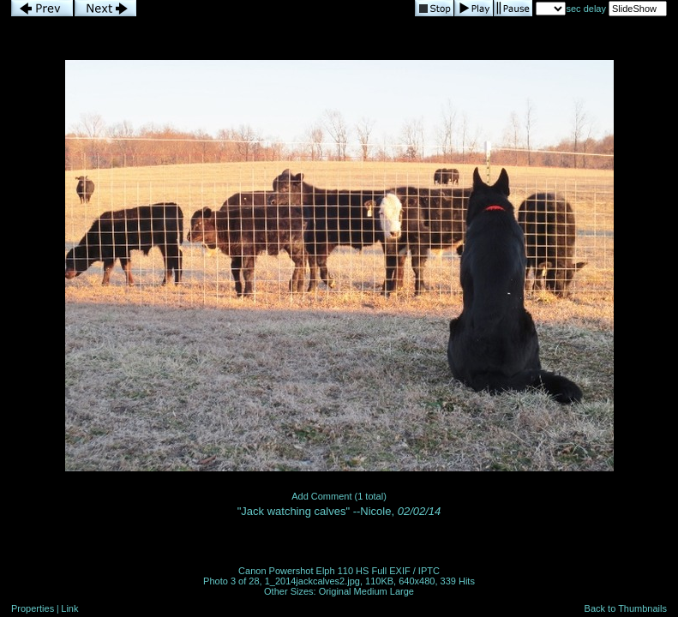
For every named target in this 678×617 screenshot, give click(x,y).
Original (335, 591)
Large (402, 591)
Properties (32, 608)
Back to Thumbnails (626, 608)
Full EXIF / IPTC (405, 571)
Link (69, 608)
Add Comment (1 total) (339, 496)
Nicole (375, 511)
